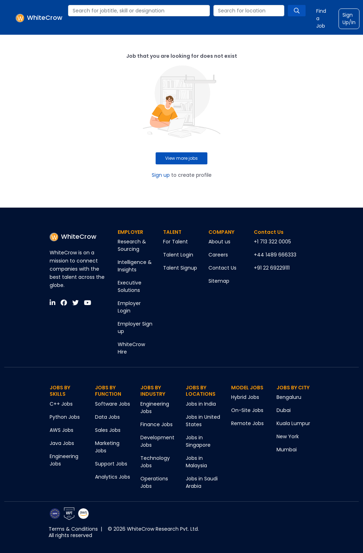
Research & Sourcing (132, 245)
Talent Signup (180, 267)
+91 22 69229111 (272, 267)
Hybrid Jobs (245, 397)
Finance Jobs (156, 424)
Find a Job (321, 18)
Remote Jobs (247, 423)
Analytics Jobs (112, 476)
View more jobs (181, 158)
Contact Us (222, 267)
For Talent (175, 241)
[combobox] (139, 10)
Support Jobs (111, 463)
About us (219, 241)
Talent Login (178, 254)
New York (288, 436)
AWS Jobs (61, 430)
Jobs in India (201, 403)
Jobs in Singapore (198, 441)
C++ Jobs (61, 403)
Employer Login (129, 307)
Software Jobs (112, 403)
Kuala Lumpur (293, 423)
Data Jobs (107, 417)
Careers (218, 254)
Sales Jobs (108, 430)
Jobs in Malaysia (196, 462)
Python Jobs (65, 417)
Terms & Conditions (73, 528)
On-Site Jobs (247, 410)
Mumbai (287, 449)
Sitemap (218, 280)
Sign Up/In (349, 18)
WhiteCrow (73, 236)
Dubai (284, 410)
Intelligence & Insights (135, 266)
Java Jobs (62, 443)
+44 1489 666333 (275, 254)
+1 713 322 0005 (272, 241)
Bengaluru (289, 397)
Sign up (161, 175)
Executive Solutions (129, 286)
